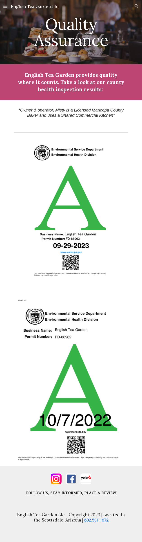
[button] (5, 6)
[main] (71, 32)
